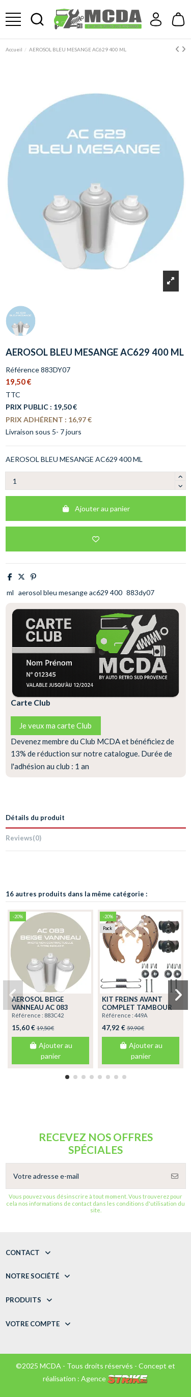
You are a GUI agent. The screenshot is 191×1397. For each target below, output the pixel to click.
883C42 (54, 1015)
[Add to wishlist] (96, 539)
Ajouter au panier (95, 508)
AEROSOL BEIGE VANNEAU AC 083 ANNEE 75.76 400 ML (45, 1007)
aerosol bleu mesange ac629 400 (70, 592)
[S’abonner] (174, 1175)
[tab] (96, 840)
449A (141, 1015)
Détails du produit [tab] (35, 817)
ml (10, 592)
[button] (67, 1077)
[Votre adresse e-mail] (85, 1175)
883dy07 (140, 592)
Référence (22, 369)
